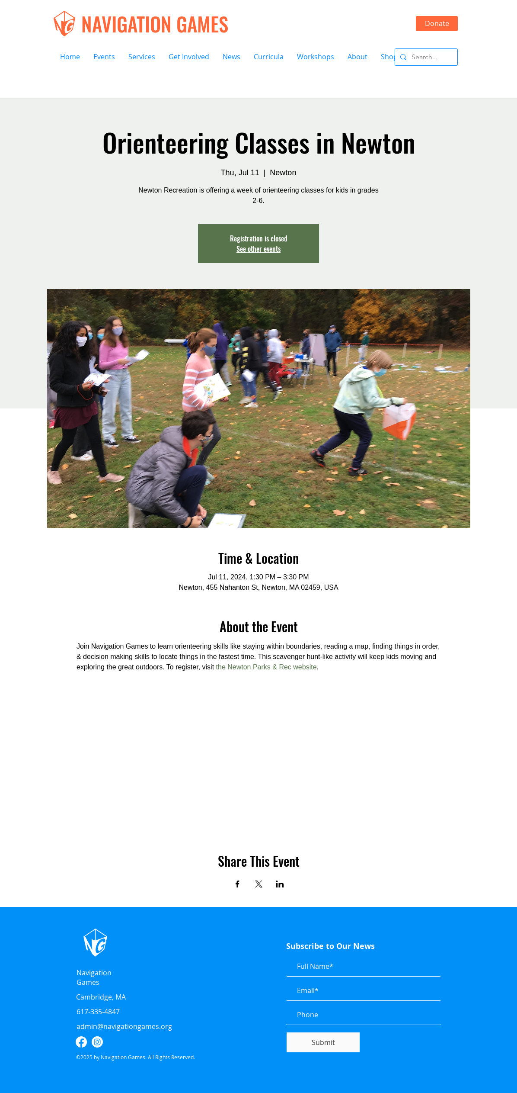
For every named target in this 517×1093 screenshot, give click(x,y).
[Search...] (425, 57)
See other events (258, 249)
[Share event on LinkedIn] (280, 884)
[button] (103, 57)
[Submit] (323, 1042)
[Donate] (437, 23)
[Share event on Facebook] (237, 884)
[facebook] (81, 1042)
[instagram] (97, 1042)
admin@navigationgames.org (124, 1026)
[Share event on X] (259, 884)
